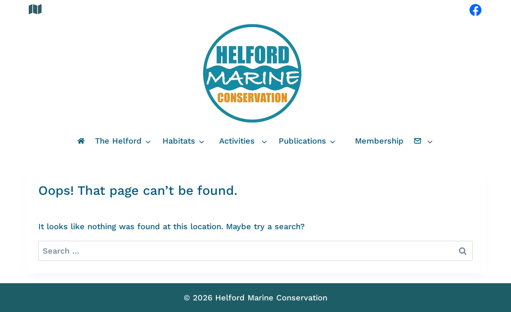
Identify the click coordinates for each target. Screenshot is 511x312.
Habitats (178, 141)
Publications (302, 141)
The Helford (118, 141)
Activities (237, 141)
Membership (379, 141)
